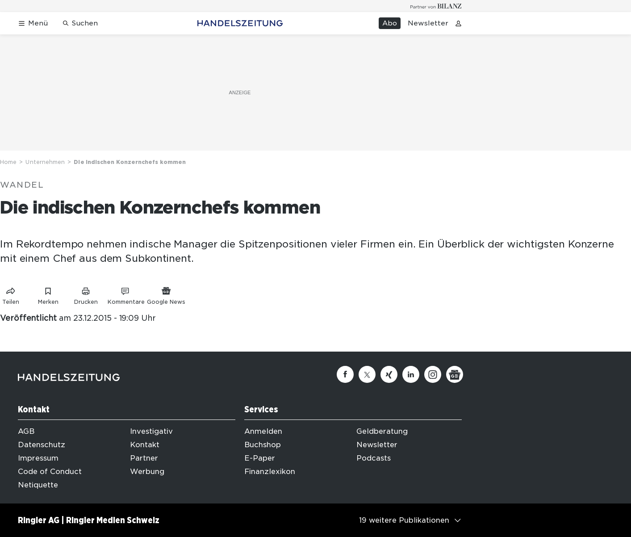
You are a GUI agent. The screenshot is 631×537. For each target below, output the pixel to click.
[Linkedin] (410, 374)
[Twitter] (367, 374)
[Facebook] (345, 374)
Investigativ (151, 431)
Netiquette (38, 485)
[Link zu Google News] (166, 294)
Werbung (147, 471)
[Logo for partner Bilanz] (436, 6)
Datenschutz (41, 445)
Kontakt (144, 445)
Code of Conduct (50, 471)
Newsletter (428, 23)
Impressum (38, 458)
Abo (389, 23)
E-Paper (259, 458)
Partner (144, 458)
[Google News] (454, 374)
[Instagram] (432, 374)
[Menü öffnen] (32, 23)
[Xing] (388, 374)
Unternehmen (45, 162)
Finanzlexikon (269, 471)
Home (8, 162)
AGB (26, 431)
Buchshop (262, 445)
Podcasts (373, 458)
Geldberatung (382, 431)
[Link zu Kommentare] (126, 294)
